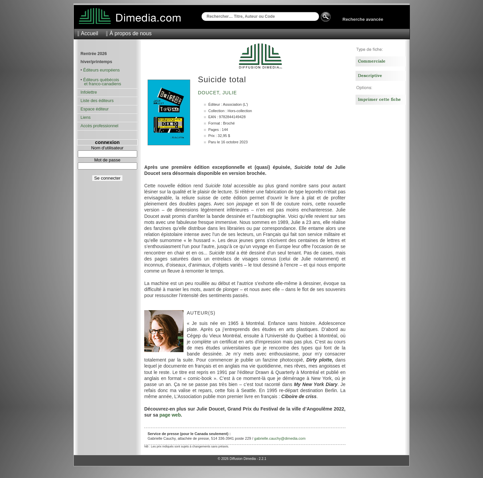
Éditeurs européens (101, 70)
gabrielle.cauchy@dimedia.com (280, 438)
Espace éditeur (94, 109)
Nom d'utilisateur (107, 147)
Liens (85, 117)
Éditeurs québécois (101, 80)
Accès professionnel (99, 126)
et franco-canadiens (100, 84)
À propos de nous (130, 33)
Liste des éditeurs (97, 100)
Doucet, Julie (218, 92)
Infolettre (88, 92)
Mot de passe (107, 159)
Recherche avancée (362, 19)
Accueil (89, 33)
